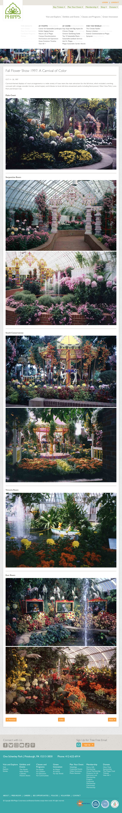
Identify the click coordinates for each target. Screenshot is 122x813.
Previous (12, 719)
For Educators (41, 773)
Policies (54, 796)
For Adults (40, 769)
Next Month (24, 771)
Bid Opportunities (40, 796)
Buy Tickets (58, 7)
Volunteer (65, 796)
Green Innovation (110, 16)
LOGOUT (115, 2)
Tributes (106, 773)
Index (61, 719)
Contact (77, 796)
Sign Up (87, 745)
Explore (5, 769)
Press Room (16, 796)
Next (111, 719)
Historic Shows (25, 775)
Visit (4, 767)
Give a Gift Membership (90, 768)
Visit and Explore (53, 16)
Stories (5, 771)
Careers (27, 796)
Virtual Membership (93, 771)
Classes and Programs (91, 16)
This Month (24, 769)
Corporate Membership (90, 782)
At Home (56, 771)
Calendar (23, 773)
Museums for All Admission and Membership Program (92, 776)
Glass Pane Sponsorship (107, 768)
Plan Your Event (74, 7)
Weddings (73, 767)
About (6, 796)
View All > (107, 775)
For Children (40, 771)
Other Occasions (76, 771)
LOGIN (105, 2)
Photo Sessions (75, 773)
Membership (91, 7)
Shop (103, 7)
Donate (112, 7)
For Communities (42, 775)
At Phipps (56, 769)
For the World (58, 773)
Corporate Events (76, 769)
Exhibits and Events (71, 16)
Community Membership (90, 786)
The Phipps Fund (109, 771)
